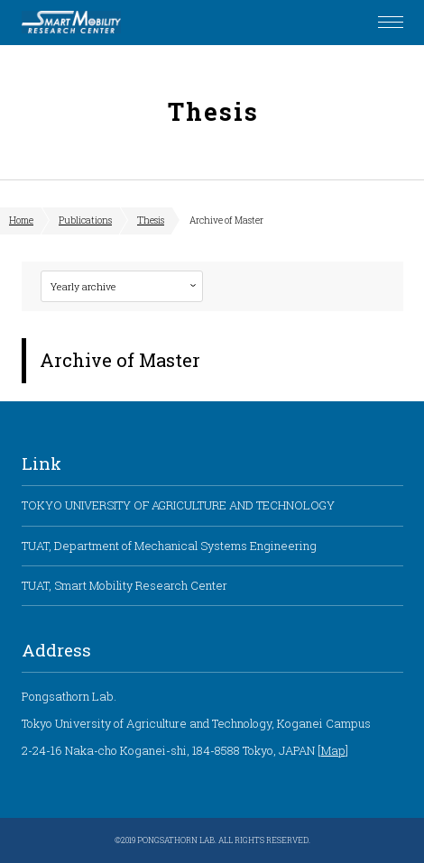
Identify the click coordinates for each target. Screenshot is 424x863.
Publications (85, 220)
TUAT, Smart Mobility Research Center (124, 585)
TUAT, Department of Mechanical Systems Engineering (169, 545)
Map (333, 750)
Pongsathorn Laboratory (71, 22)
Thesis (150, 220)
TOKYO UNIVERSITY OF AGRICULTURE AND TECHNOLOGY (178, 505)
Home (21, 220)
